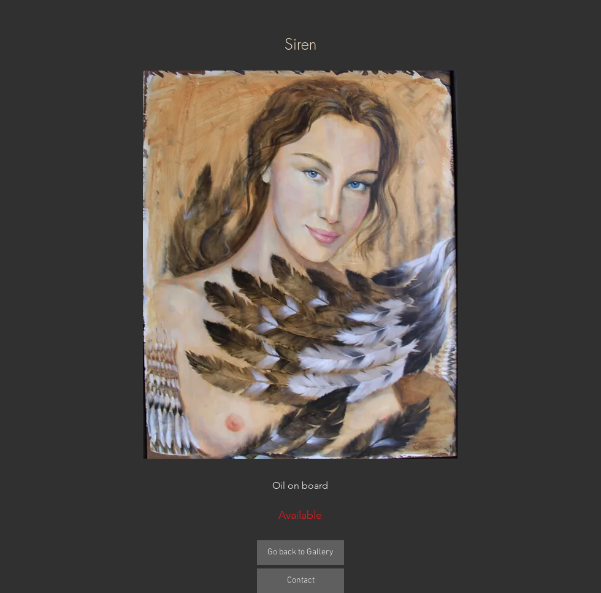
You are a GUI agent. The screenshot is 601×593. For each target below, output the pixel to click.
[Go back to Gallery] (300, 552)
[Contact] (300, 580)
